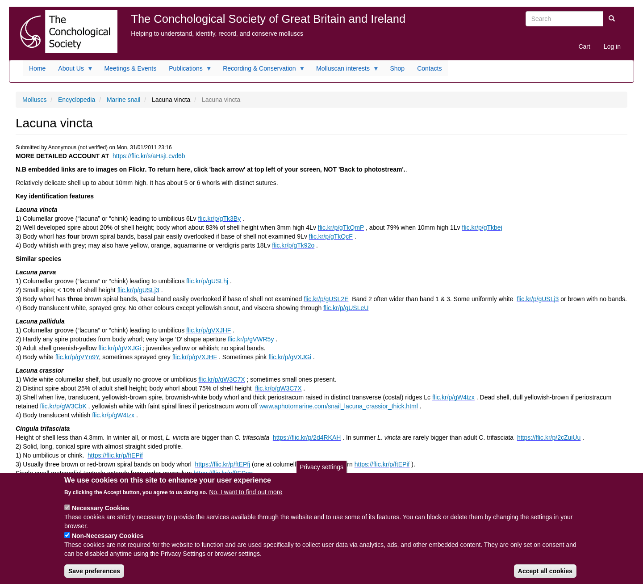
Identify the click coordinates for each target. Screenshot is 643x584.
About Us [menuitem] (72, 70)
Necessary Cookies (100, 513)
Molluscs (34, 99)
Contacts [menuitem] (429, 68)
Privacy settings (321, 471)
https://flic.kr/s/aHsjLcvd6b (149, 156)
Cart (584, 46)
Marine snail (123, 99)
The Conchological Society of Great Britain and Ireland (268, 19)
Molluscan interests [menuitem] (344, 70)
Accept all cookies (545, 576)
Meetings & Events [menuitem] (130, 68)
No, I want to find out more (245, 496)
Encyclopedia (76, 99)
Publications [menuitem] (187, 70)
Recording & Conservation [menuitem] (261, 70)
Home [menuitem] (37, 68)
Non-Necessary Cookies (107, 540)
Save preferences (94, 576)
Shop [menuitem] (397, 68)
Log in (612, 46)
